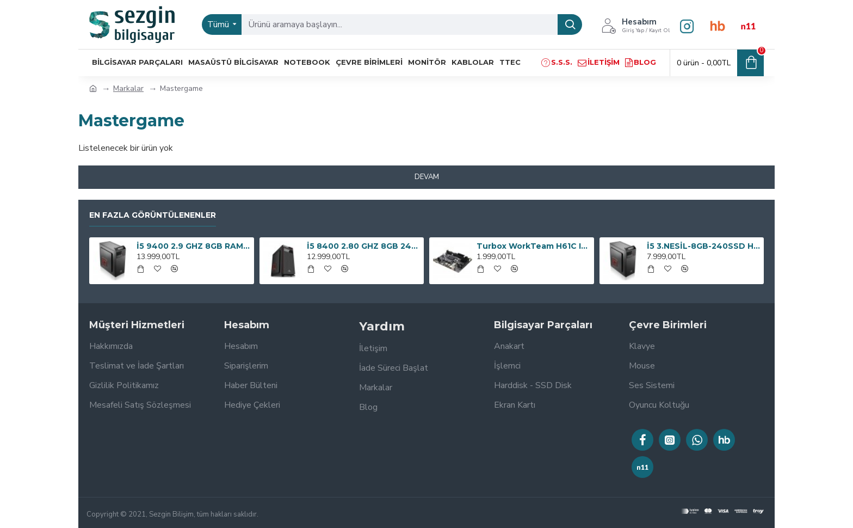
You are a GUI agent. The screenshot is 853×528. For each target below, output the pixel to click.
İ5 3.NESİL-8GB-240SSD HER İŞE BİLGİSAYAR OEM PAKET (703, 246)
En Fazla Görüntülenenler (152, 215)
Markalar (128, 88)
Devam (427, 177)
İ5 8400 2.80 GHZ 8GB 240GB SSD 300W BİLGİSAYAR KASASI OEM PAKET (363, 246)
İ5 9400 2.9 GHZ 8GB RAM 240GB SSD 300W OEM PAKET (193, 246)
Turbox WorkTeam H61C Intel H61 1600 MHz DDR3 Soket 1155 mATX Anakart (533, 246)
